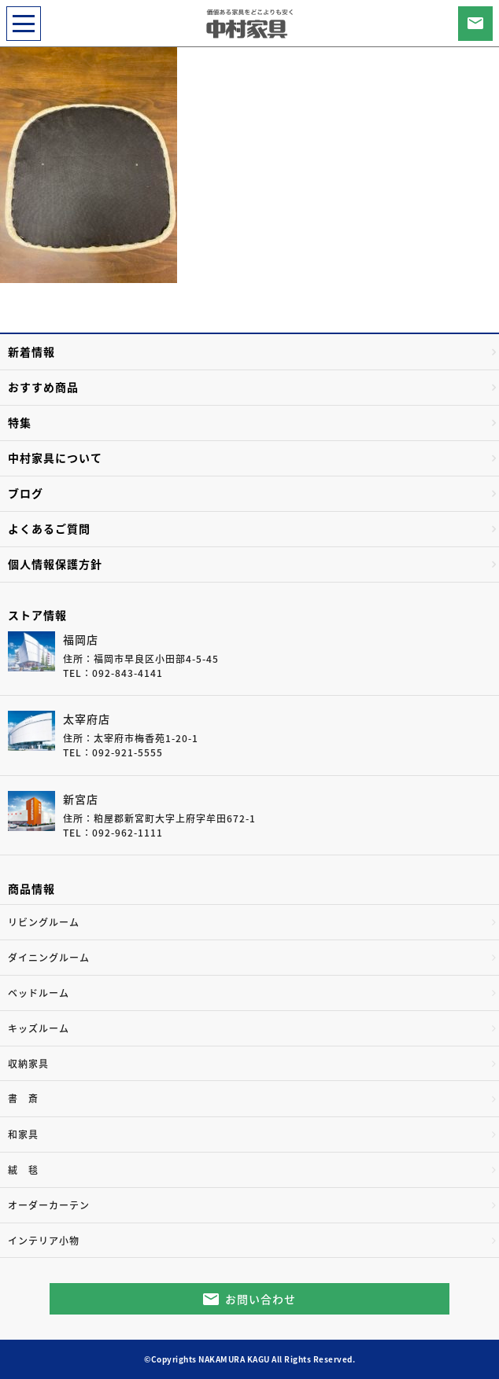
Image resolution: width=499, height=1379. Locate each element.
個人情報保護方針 (55, 564)
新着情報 (31, 351)
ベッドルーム (38, 993)
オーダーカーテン (49, 1205)
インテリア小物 (43, 1241)
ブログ (25, 493)
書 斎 (23, 1098)
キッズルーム (38, 1028)
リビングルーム (43, 922)
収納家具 (28, 1064)
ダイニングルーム (49, 958)
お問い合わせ (260, 1299)
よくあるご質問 (49, 528)
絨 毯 (23, 1170)
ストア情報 (37, 615)
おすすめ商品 (43, 387)
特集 (19, 422)
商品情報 (31, 888)
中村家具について (55, 457)
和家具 (23, 1134)
